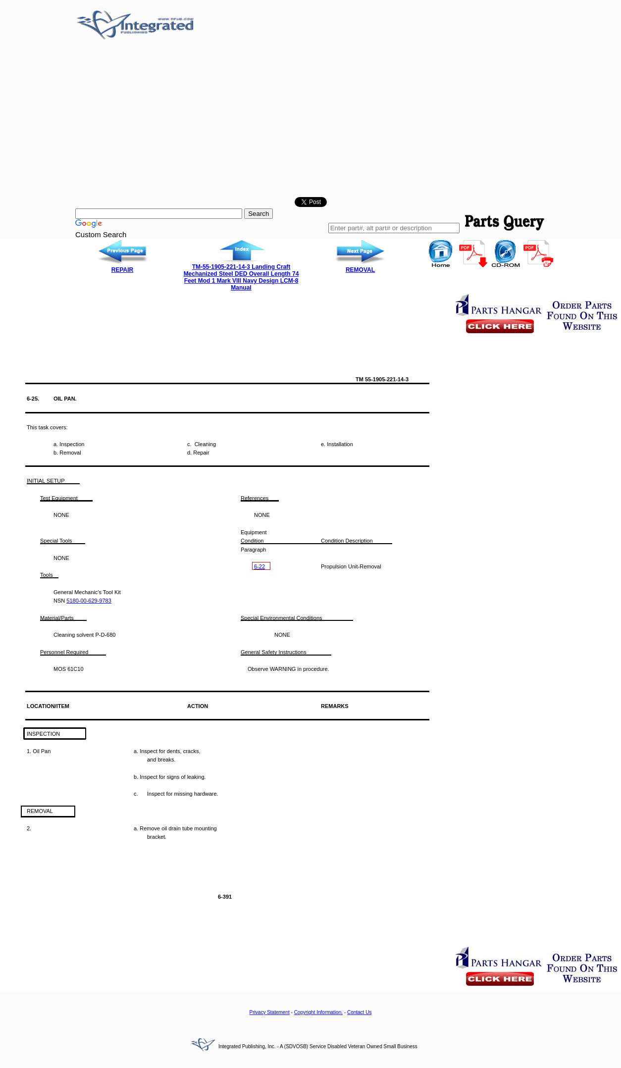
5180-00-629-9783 (88, 601)
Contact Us (359, 1012)
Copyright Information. (318, 1012)
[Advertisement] (310, 120)
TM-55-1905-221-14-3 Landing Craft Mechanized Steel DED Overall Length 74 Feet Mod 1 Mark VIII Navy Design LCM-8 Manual (241, 277)
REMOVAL (360, 269)
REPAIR (122, 269)
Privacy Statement (270, 1012)
